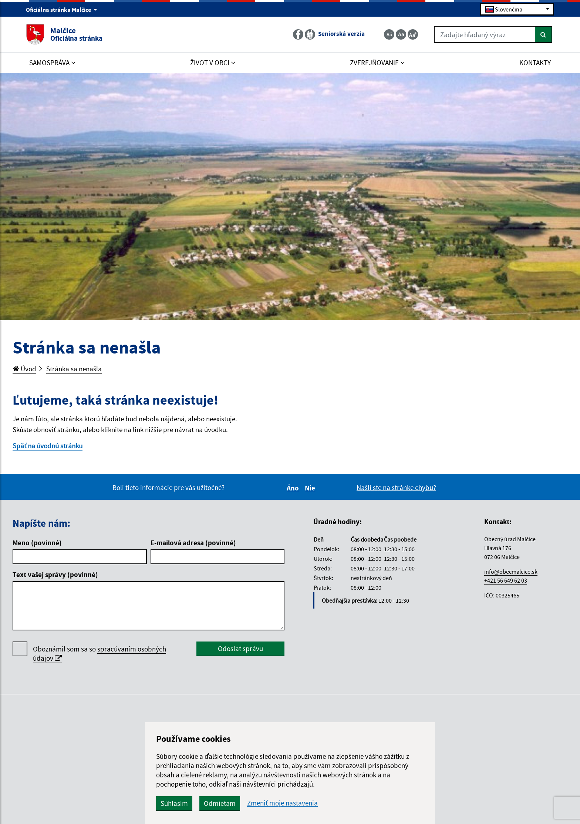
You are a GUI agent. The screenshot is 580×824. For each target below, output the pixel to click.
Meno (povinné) (37, 542)
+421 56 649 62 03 (505, 580)
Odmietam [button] (220, 803)
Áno (294, 487)
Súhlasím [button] (174, 803)
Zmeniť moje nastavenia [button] (282, 803)
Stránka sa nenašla (74, 368)
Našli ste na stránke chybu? (396, 487)
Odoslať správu (240, 648)
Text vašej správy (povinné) (55, 574)
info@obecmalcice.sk (510, 571)
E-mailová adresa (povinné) (193, 542)
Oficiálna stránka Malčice (61, 9)
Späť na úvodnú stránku (47, 445)
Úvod (24, 368)
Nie (311, 487)
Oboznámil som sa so (99, 653)
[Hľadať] (543, 34)
